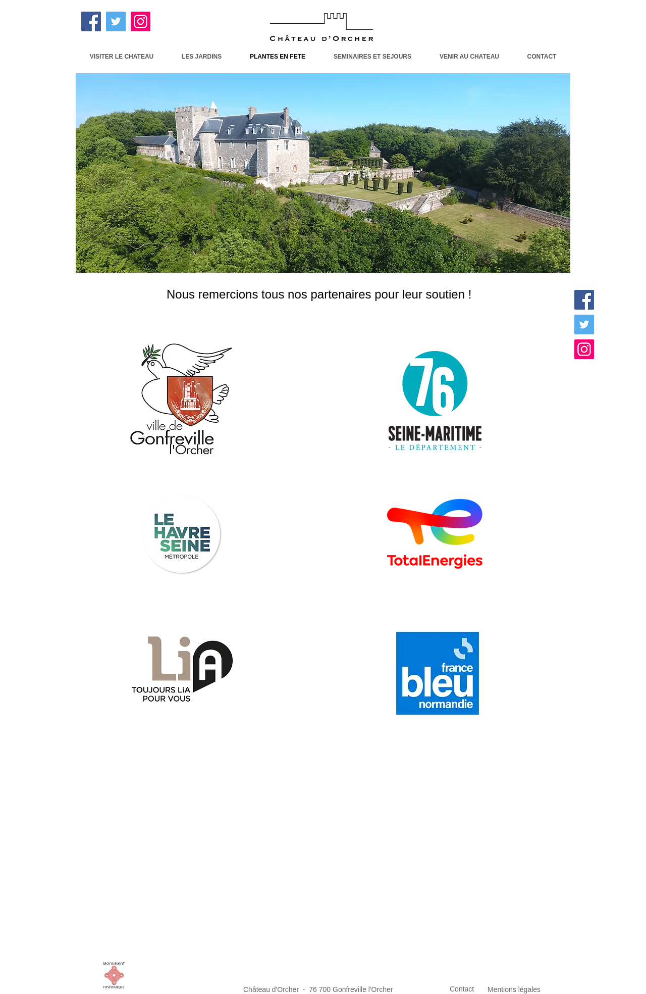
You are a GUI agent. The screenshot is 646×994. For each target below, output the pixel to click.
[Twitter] (116, 21)
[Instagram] (140, 21)
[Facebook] (91, 21)
